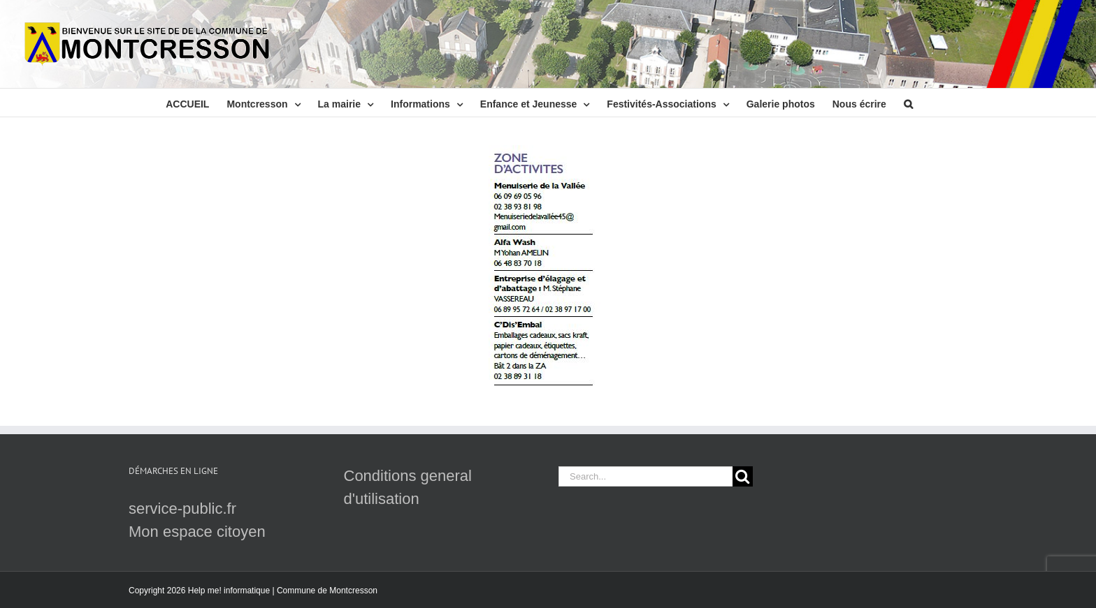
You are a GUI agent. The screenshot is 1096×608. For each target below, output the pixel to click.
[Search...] (645, 476)
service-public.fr (182, 508)
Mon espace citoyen (197, 531)
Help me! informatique (229, 590)
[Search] (743, 476)
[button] (908, 103)
